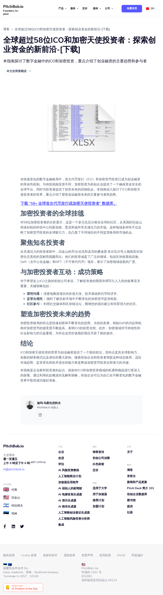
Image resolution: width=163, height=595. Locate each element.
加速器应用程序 (68, 482)
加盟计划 (98, 506)
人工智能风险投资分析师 (74, 518)
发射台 (131, 476)
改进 (61, 458)
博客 (130, 470)
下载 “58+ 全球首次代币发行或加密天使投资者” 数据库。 (68, 203)
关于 (130, 452)
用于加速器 (100, 494)
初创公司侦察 (101, 458)
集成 (61, 524)
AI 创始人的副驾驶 (70, 488)
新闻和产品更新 (137, 482)
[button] (62, 8)
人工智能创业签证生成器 (74, 512)
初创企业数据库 (137, 494)
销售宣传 (98, 452)
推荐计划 (98, 500)
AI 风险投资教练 (68, 470)
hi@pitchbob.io (14, 469)
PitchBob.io (13, 446)
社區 (130, 512)
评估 (61, 464)
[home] (13, 8)
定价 (84, 8)
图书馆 (131, 500)
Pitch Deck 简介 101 (140, 488)
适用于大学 (100, 488)
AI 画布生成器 (67, 506)
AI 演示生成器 (67, 500)
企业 (61, 452)
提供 (130, 506)
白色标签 (98, 464)
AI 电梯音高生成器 (70, 494)
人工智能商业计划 (69, 476)
